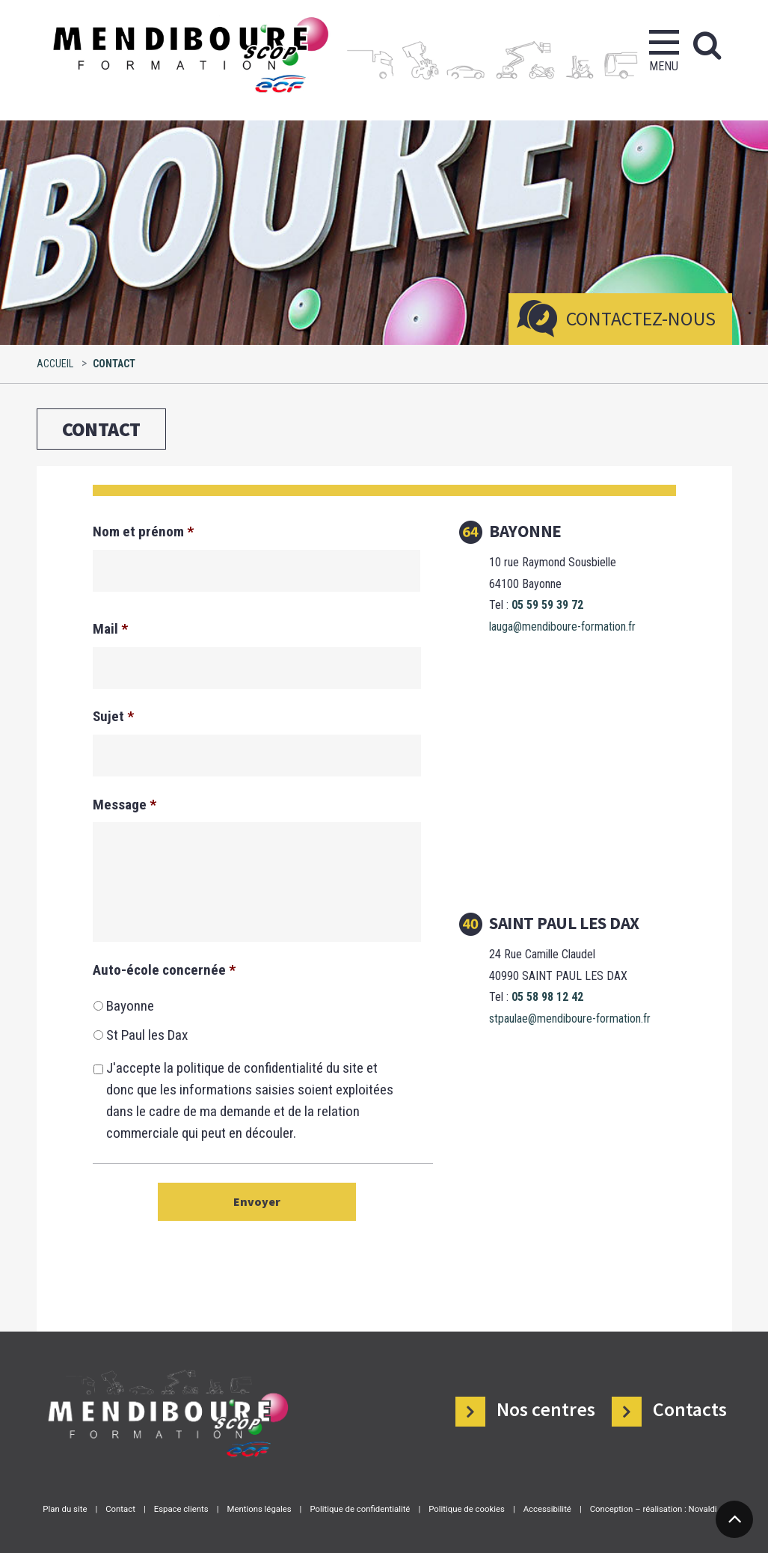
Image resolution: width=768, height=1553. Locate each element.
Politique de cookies (466, 1509)
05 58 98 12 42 (547, 997)
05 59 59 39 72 (547, 605)
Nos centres (546, 1409)
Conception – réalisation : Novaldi (653, 1509)
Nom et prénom (143, 531)
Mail (110, 628)
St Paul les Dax (147, 1035)
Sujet (113, 716)
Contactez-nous (641, 318)
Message (124, 804)
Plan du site (65, 1509)
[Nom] (256, 571)
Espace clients (181, 1509)
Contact (120, 1509)
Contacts (690, 1409)
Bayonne (130, 1005)
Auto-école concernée (164, 969)
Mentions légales (259, 1509)
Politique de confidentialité (360, 1509)
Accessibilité (547, 1509)
